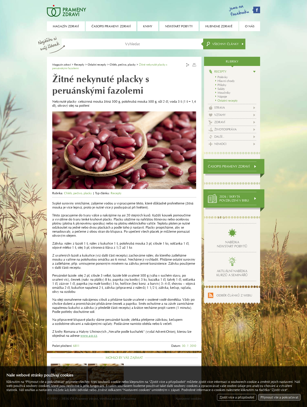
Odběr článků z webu (234, 295)
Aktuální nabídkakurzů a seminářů (232, 273)
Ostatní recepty (97, 64)
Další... (219, 137)
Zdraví (219, 122)
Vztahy (220, 115)
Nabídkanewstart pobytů (232, 244)
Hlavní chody (226, 81)
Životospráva (225, 129)
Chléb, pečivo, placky (123, 64)
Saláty (221, 89)
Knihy (147, 26)
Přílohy (221, 85)
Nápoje (222, 96)
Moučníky (223, 93)
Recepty (79, 64)
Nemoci (220, 144)
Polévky (222, 77)
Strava (219, 107)
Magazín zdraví (61, 64)
